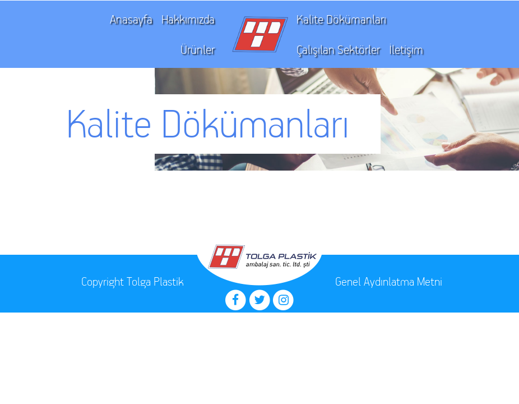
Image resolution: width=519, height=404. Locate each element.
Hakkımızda (188, 19)
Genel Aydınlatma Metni (388, 281)
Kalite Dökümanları (341, 19)
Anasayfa (131, 19)
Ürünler (197, 50)
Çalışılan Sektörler (338, 50)
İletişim (406, 50)
